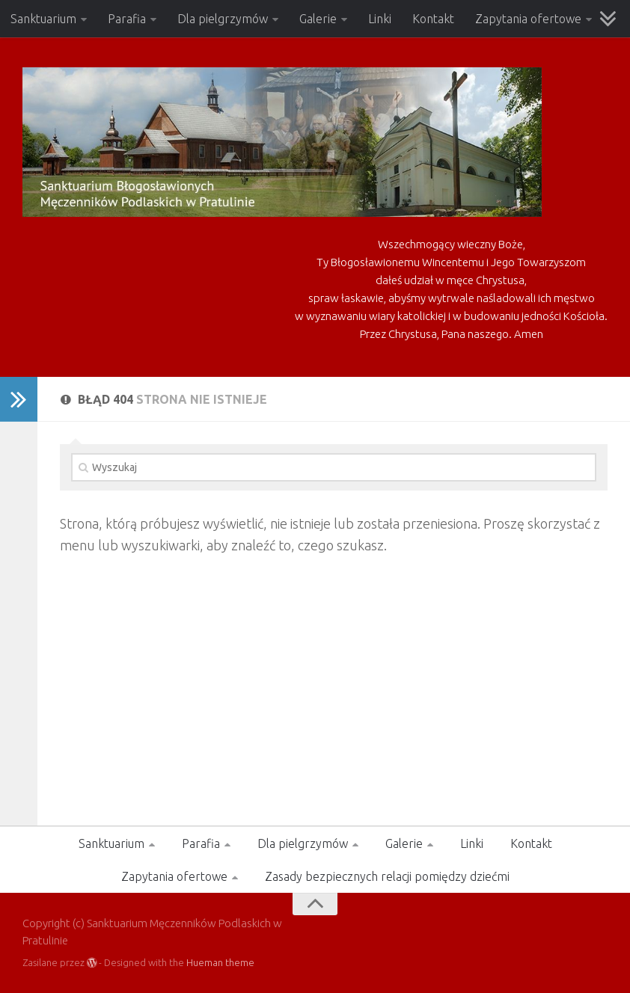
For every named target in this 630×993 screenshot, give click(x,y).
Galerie (318, 18)
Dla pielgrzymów (222, 18)
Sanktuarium (43, 18)
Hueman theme (220, 962)
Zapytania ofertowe (528, 18)
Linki (379, 18)
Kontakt (433, 18)
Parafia (127, 18)
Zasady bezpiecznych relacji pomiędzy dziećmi (387, 876)
